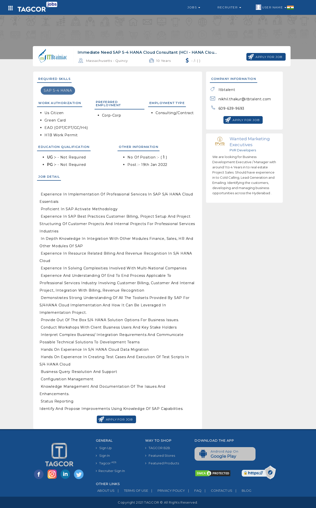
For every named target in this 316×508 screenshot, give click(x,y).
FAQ (193, 490)
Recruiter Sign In (110, 471)
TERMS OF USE (131, 490)
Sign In (103, 455)
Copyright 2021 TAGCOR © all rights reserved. (158, 502)
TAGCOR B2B (157, 448)
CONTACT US (216, 490)
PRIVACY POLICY (166, 490)
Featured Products (162, 463)
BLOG (241, 490)
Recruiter (229, 7)
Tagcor (106, 463)
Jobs (193, 7)
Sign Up (104, 448)
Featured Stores (160, 455)
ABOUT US (105, 490)
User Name (275, 7)
